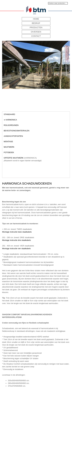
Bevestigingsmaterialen (16, 131)
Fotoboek (9, 152)
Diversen (36, 32)
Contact (36, 36)
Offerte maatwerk (13, 158)
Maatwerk (9, 147)
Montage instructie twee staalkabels (17, 232)
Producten (36, 27)
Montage (8, 141)
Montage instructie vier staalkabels (16, 248)
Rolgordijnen (11, 125)
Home (36, 19)
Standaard (9, 114)
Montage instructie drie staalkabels (16, 240)
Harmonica (11, 120)
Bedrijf (36, 23)
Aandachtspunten (13, 136)
